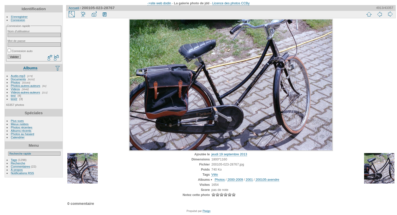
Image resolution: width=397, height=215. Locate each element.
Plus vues (17, 120)
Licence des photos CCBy (231, 3)
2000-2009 (235, 179)
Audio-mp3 (18, 75)
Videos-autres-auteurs (25, 92)
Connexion (18, 20)
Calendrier (18, 137)
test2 (14, 99)
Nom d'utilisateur (19, 31)
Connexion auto (20, 51)
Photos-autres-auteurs (25, 85)
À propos (17, 169)
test (13, 95)
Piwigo (206, 210)
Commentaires (20, 166)
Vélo (214, 174)
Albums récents (21, 130)
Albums (30, 68)
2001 (249, 179)
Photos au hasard (22, 134)
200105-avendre (267, 179)
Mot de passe (17, 40)
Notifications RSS (22, 173)
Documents (18, 79)
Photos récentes (21, 127)
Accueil (74, 8)
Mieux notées (20, 124)
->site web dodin (159, 3)
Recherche (18, 163)
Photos (15, 82)
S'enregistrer (19, 16)
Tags (14, 159)
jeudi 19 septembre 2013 (229, 154)
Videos (15, 89)
